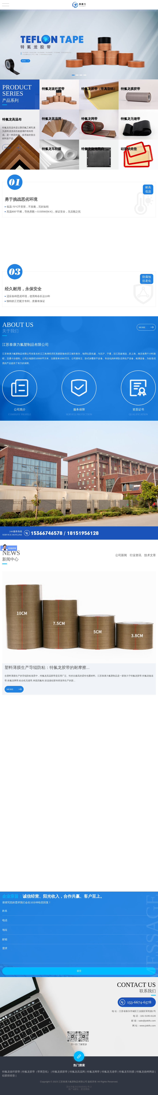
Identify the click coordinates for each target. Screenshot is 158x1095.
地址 (4, 930)
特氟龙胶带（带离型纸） (36, 1071)
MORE (11, 147)
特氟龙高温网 (77, 1071)
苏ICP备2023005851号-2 (79, 1087)
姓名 (4, 910)
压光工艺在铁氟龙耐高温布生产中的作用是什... (32, 858)
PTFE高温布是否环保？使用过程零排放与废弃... (33, 765)
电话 (4, 920)
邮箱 (4, 939)
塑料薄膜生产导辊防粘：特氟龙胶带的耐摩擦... (47, 667)
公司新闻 (121, 555)
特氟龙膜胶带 (60, 1071)
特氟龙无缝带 (109, 1071)
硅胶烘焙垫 (8, 1075)
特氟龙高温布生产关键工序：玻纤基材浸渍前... (32, 811)
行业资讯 (135, 555)
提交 (78, 971)
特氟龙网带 (93, 1071)
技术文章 (150, 555)
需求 (4, 948)
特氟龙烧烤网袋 (145, 1071)
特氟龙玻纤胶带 (11, 1071)
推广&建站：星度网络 (79, 1089)
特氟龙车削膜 (126, 1071)
